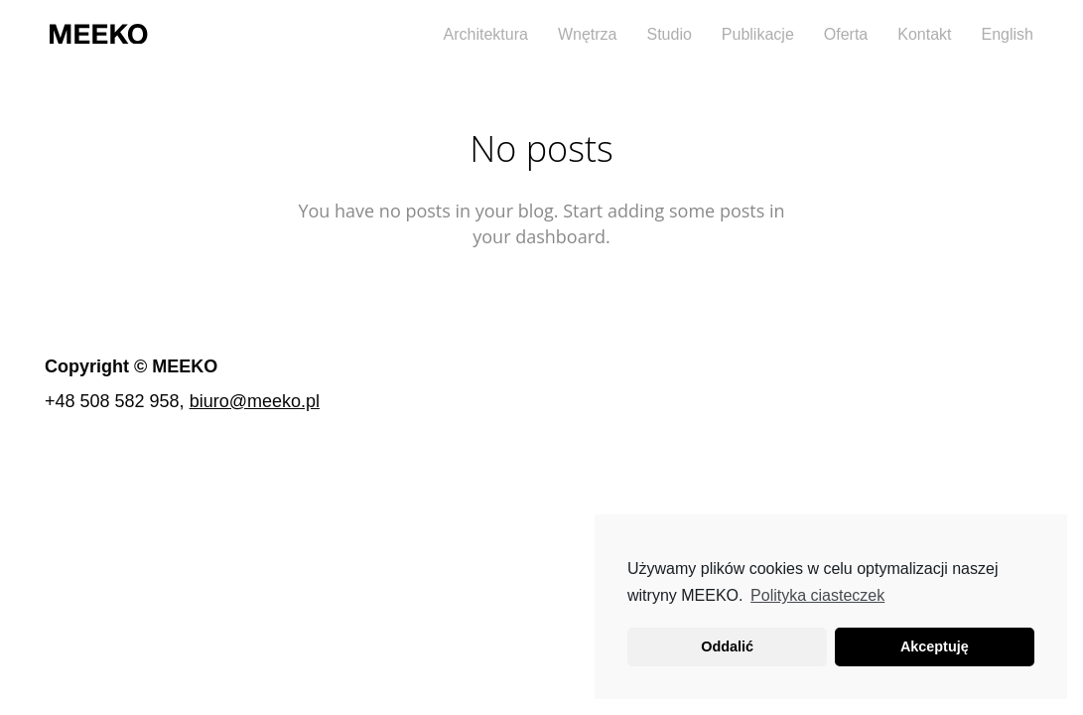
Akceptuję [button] (934, 646)
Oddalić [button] (727, 646)
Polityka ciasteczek (817, 595)
